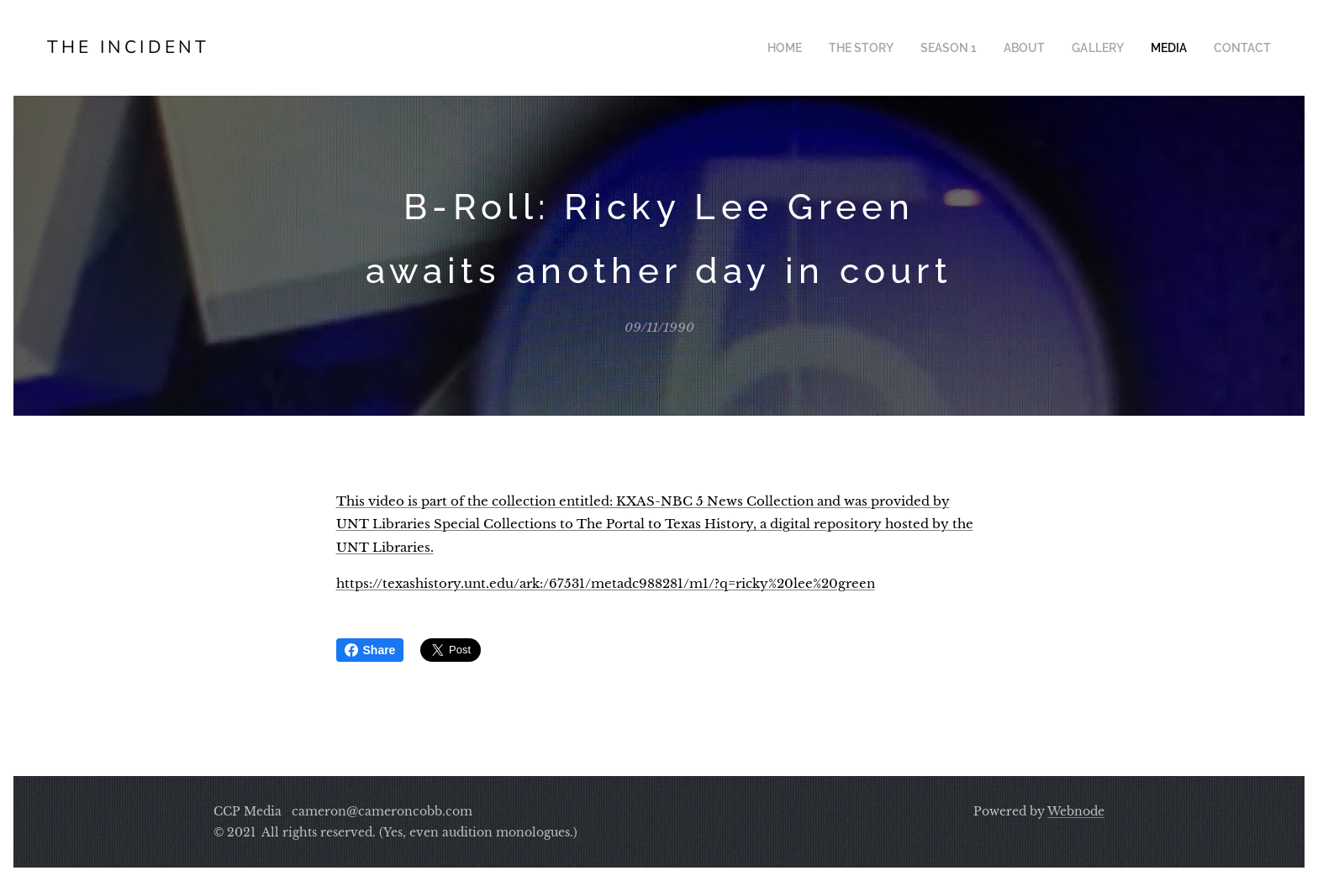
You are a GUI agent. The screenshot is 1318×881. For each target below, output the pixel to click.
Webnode (1075, 811)
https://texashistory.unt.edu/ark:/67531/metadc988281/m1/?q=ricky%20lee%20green (605, 583)
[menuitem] (815, 48)
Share (370, 650)
